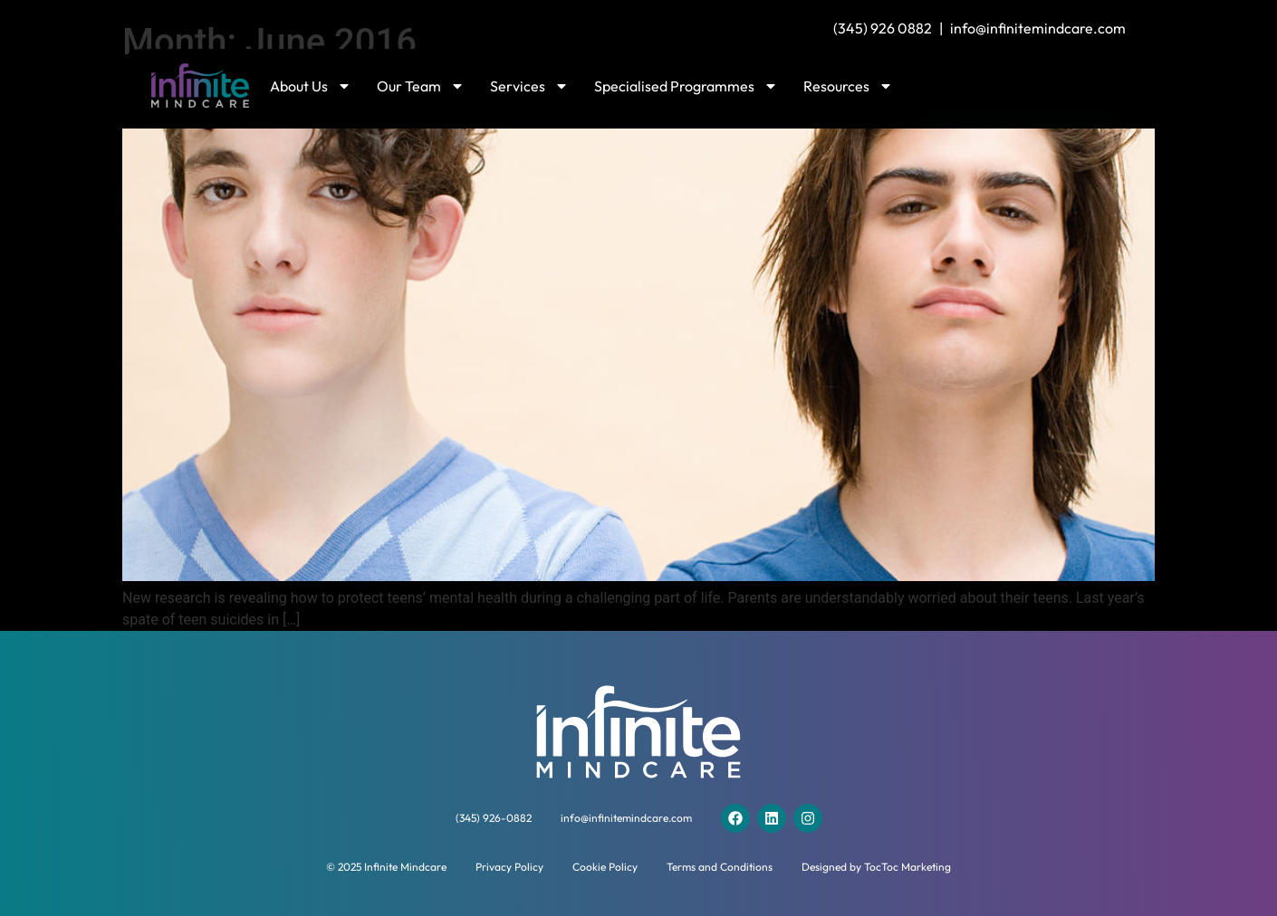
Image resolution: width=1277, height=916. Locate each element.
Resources (848, 86)
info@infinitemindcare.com (1038, 28)
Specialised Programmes (686, 86)
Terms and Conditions (720, 866)
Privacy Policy (509, 866)
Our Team (421, 86)
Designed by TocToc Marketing (876, 866)
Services (529, 86)
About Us (310, 86)
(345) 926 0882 (882, 28)
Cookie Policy (605, 866)
